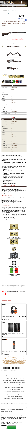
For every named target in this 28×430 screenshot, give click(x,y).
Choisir (4, 427)
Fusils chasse (15, 10)
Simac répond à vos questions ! (14, 376)
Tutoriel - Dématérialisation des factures (19, 375)
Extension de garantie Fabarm (14, 389)
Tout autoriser (11, 427)
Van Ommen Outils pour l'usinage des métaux (14, 394)
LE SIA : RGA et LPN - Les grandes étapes (14, 396)
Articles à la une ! (4, 403)
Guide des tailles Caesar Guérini (10, 398)
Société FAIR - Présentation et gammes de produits (14, 387)
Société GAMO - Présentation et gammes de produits (14, 385)
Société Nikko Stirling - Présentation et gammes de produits (14, 380)
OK (26, 5)
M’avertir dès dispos (19, 117)
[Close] (26, 407)
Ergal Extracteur (10, 13)
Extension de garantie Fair (6, 375)
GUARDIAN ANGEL (20, 398)
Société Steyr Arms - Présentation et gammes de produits (14, 382)
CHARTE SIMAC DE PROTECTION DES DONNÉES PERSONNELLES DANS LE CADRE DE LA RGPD (14, 401)
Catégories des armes (23, 403)
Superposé (3, 13)
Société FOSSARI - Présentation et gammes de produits (14, 378)
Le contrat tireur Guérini (13, 403)
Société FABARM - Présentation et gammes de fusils (14, 391)
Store (9, 10)
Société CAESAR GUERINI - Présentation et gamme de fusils (14, 384)
